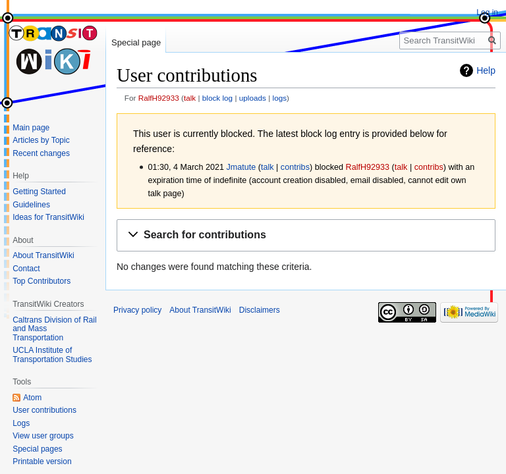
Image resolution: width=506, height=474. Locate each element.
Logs (21, 423)
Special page (136, 42)
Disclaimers (259, 310)
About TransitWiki (43, 255)
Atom (32, 397)
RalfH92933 (158, 97)
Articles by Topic (41, 140)
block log (217, 97)
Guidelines (31, 204)
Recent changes (41, 153)
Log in (487, 12)
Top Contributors (41, 281)
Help (485, 70)
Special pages (37, 449)
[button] (306, 235)
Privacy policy (137, 310)
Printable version (42, 461)
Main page (31, 127)
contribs (295, 167)
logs (280, 97)
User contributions (44, 410)
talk (190, 97)
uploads (252, 97)
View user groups (43, 435)
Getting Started (39, 191)
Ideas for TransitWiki (48, 217)
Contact (26, 268)
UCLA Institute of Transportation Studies (52, 355)
